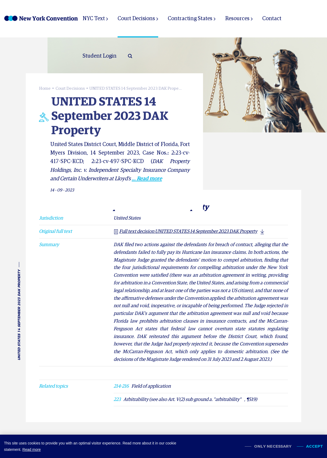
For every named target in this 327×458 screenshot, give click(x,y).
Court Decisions (136, 18)
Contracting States (190, 18)
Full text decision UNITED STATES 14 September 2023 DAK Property (185, 231)
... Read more (147, 178)
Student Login (100, 56)
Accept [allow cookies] (314, 446)
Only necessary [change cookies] (272, 446)
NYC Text (94, 18)
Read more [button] (31, 449)
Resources (237, 18)
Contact (271, 18)
